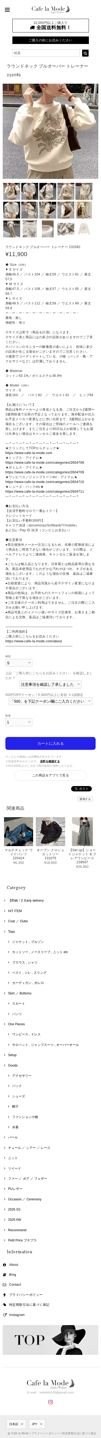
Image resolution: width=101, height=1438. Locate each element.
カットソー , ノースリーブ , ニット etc (40, 952)
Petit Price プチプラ (22, 1240)
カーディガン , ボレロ (28, 983)
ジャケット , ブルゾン (28, 942)
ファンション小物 (25, 1117)
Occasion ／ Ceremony (24, 1199)
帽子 (15, 1106)
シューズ (18, 1096)
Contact (15, 1284)
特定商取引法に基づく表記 (29, 1305)
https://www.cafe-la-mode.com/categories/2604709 (44, 472)
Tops (11, 932)
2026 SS (14, 1209)
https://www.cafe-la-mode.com (28, 453)
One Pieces (16, 1024)
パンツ (17, 1014)
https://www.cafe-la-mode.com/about (33, 641)
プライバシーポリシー (26, 1295)
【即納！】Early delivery (26, 900)
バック (17, 1086)
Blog (12, 1275)
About (13, 1265)
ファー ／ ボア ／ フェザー (27, 1179)
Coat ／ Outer (18, 921)
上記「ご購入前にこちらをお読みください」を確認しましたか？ (49, 675)
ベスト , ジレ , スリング (29, 973)
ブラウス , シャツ (24, 962)
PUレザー (15, 1189)
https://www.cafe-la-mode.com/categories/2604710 (44, 482)
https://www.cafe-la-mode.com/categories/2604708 (44, 462)
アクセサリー (22, 1076)
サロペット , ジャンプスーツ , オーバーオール (45, 1045)
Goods (13, 1065)
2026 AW (14, 1220)
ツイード (14, 1168)
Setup (12, 1055)
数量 (8, 715)
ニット (13, 1158)
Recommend (17, 1230)
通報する (85, 799)
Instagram (17, 1315)
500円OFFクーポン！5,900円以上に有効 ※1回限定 (44, 695)
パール (13, 1137)
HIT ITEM (15, 911)
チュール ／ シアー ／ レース (29, 1148)
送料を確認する (50, 761)
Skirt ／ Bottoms (20, 993)
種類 (8, 656)
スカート (18, 1003)
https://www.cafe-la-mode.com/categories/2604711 (44, 491)
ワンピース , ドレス (26, 1034)
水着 (15, 1127)
